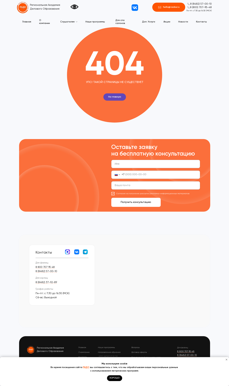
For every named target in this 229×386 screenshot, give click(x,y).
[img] (31, 349)
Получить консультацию (136, 202)
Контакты (201, 22)
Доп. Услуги (148, 22)
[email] (155, 185)
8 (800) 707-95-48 (201, 7)
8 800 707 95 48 (45, 267)
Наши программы (95, 22)
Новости (183, 22)
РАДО (86, 367)
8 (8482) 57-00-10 (201, 4)
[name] (155, 164)
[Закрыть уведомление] (226, 359)
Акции (166, 22)
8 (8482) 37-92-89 (46, 282)
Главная (26, 22)
